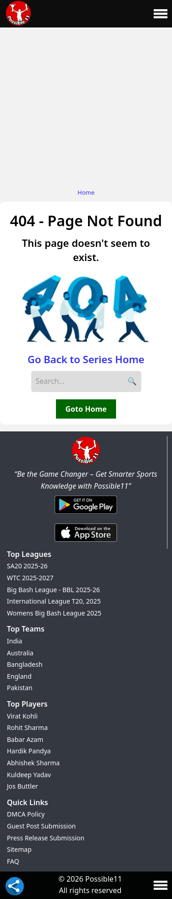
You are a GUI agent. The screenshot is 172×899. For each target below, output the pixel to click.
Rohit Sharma (27, 727)
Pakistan (20, 687)
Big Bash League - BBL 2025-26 (53, 589)
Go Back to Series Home (86, 359)
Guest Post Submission (41, 826)
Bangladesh (25, 664)
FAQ (13, 861)
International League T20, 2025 (54, 601)
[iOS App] (86, 542)
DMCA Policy (25, 814)
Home (86, 192)
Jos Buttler (22, 786)
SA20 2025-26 (27, 565)
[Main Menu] (160, 13)
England (19, 676)
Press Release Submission (45, 838)
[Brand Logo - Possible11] (85, 463)
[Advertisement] (86, 105)
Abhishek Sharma (33, 762)
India (14, 641)
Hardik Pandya (29, 750)
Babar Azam (25, 739)
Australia (20, 652)
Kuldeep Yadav (29, 774)
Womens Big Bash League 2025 (54, 613)
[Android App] (86, 514)
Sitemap (19, 849)
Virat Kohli (22, 716)
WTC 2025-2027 (30, 577)
